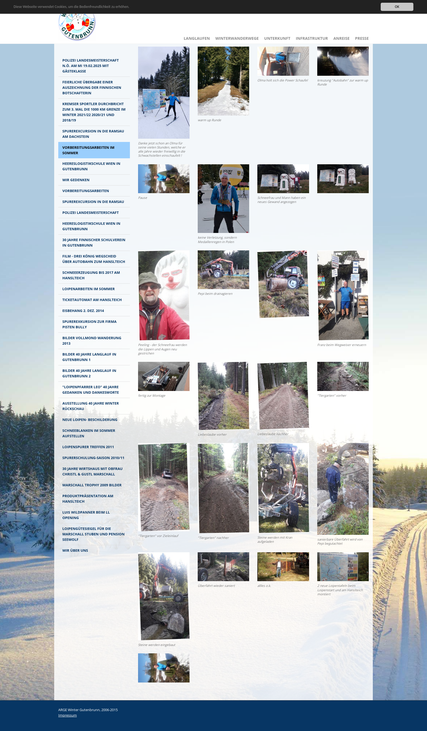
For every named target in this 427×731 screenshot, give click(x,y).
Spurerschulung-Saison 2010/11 (93, 457)
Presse (362, 38)
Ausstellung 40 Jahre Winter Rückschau (90, 406)
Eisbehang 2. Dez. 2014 (83, 310)
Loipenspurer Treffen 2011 (88, 446)
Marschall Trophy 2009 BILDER (91, 485)
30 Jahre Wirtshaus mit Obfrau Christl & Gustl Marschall (92, 471)
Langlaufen (197, 38)
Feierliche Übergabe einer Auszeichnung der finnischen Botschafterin (91, 87)
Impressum (67, 715)
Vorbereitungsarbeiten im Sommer (88, 150)
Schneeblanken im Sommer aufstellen (88, 433)
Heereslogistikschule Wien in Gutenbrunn (91, 166)
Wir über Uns (75, 550)
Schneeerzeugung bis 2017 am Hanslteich (91, 275)
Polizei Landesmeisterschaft (90, 212)
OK (397, 6)
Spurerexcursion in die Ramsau (93, 201)
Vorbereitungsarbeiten (85, 190)
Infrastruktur (312, 38)
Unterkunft (277, 38)
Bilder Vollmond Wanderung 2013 (91, 340)
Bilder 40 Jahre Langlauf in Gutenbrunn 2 (89, 373)
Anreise (341, 38)
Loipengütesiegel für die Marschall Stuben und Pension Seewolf (93, 534)
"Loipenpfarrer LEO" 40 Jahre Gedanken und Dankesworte (90, 389)
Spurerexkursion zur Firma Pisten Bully (89, 324)
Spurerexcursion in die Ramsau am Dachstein (93, 134)
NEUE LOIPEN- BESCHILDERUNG (89, 419)
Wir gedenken (75, 179)
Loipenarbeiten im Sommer (88, 288)
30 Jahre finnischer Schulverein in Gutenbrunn (93, 242)
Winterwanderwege (237, 38)
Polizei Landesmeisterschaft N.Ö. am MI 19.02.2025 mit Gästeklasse (90, 66)
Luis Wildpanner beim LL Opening (86, 515)
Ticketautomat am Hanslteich (92, 299)
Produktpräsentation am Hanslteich (87, 498)
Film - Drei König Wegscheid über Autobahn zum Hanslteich (93, 259)
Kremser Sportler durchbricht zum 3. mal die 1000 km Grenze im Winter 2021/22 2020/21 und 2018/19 (94, 112)
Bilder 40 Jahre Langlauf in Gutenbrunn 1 (89, 357)
